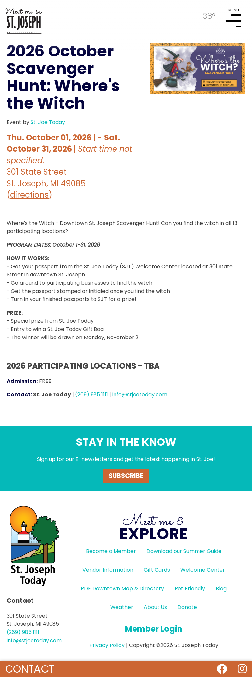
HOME (23, 18)
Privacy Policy (107, 645)
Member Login (153, 628)
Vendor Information (107, 570)
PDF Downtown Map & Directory (122, 588)
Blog (221, 588)
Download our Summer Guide (183, 551)
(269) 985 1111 (91, 394)
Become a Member (111, 551)
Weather (121, 607)
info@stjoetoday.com (139, 394)
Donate (187, 607)
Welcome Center (202, 570)
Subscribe (126, 475)
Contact (29, 669)
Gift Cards (157, 570)
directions (29, 194)
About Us (155, 607)
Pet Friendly (190, 588)
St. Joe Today (48, 122)
